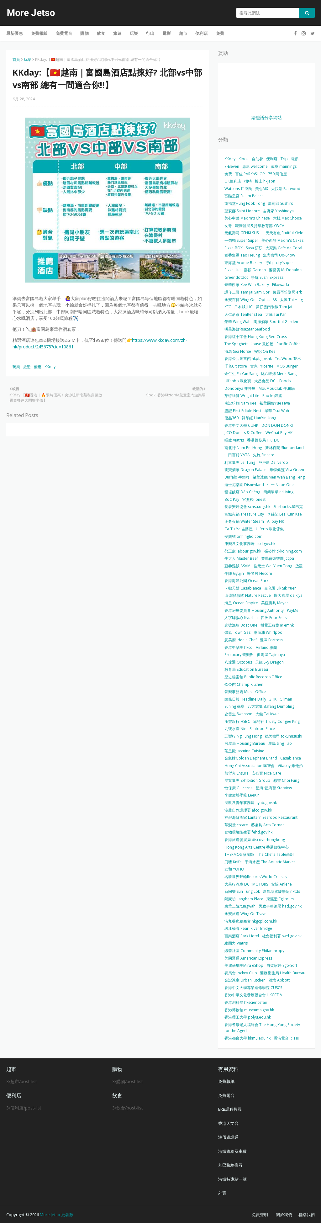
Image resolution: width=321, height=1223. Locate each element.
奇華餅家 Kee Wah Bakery (246, 284)
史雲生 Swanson (238, 714)
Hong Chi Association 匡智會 (249, 765)
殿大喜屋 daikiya (288, 595)
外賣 (222, 1193)
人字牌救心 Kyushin (241, 617)
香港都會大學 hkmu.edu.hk (247, 1038)
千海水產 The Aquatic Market (270, 862)
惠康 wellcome (255, 166)
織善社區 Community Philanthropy (254, 950)
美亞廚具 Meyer (274, 603)
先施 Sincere (263, 455)
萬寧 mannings (284, 166)
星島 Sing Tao (280, 743)
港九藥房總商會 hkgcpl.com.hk (250, 921)
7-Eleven (231, 166)
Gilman (286, 699)
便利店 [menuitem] (201, 33)
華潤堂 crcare (236, 825)
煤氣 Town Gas (237, 632)
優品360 (231, 418)
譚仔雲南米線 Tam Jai (274, 307)
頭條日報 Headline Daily (245, 699)
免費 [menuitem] (220, 33)
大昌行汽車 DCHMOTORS (246, 884)
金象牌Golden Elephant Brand (250, 758)
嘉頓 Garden (255, 270)
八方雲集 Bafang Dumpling (271, 706)
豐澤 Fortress (271, 640)
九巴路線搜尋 (230, 1165)
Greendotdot (236, 277)
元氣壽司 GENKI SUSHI (243, 233)
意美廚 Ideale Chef (240, 640)
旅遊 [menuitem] (117, 33)
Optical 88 (268, 299)
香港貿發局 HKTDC (263, 440)
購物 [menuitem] (84, 33)
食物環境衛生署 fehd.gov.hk (248, 832)
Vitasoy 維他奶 (290, 765)
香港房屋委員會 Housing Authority (254, 610)
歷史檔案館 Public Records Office (253, 677)
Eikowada (280, 284)
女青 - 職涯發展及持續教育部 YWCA (254, 225)
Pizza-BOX (233, 248)
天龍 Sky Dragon (269, 662)
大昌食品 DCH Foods (272, 381)
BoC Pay (231, 499)
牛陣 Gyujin (234, 573)
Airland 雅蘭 (266, 647)
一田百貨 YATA (237, 455)
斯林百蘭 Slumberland (284, 447)
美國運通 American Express (248, 958)
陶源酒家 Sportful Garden (276, 321)
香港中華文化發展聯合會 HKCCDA (253, 995)
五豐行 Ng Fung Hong (243, 736)
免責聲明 (260, 1214)
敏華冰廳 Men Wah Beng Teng (279, 477)
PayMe (292, 610)
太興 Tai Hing (291, 299)
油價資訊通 (228, 1137)
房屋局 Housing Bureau (244, 743)
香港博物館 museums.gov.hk (249, 1010)
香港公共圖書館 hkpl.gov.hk (248, 358)
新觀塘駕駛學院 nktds (281, 891)
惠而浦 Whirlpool (268, 632)
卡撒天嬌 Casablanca (242, 588)
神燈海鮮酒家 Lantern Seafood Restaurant (260, 817)
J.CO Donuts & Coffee (243, 432)
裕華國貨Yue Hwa (275, 403)
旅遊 (27, 366)
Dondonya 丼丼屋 (239, 388)
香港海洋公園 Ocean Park (246, 580)
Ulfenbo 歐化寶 (237, 381)
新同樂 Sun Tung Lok (242, 891)
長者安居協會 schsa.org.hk (247, 506)
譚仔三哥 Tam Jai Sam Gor (247, 292)
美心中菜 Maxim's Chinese (247, 218)
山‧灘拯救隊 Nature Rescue (247, 595)
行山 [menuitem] (150, 33)
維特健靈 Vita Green (287, 469)
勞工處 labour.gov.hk (242, 551)
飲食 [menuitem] (101, 33)
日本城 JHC (243, 307)
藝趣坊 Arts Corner (267, 825)
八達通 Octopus (238, 662)
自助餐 (257, 158)
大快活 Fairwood (285, 188)
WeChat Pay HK (279, 432)
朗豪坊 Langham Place (243, 899)
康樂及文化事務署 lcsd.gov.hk (249, 543)
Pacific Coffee (288, 344)
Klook (244, 158)
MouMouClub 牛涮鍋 (277, 388)
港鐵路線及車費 (232, 1151)
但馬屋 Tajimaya (271, 654)
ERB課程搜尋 (230, 1109)
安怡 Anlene (281, 884)
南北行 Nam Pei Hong (243, 447)
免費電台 (226, 1095)
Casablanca (290, 758)
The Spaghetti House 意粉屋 (248, 344)
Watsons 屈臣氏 (238, 188)
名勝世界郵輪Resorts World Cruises (255, 876)
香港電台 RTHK (286, 1038)
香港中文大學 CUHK (241, 425)
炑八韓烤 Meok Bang (279, 373)
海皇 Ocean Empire (241, 603)
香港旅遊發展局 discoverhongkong (254, 839)
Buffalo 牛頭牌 (237, 477)
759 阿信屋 (277, 174)
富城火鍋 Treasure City (244, 514)
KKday (50, 366)
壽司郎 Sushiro (280, 203)
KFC (227, 307)
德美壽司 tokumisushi (283, 736)
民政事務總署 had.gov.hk (280, 906)
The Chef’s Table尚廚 (275, 854)
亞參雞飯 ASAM (237, 566)
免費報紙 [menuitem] (39, 33)
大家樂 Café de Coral (284, 248)
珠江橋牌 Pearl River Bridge (248, 928)
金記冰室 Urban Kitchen (245, 980)
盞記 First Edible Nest (242, 410)
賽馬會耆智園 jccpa (277, 558)
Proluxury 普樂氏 (239, 654)
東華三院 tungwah (239, 906)
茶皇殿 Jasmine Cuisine (244, 751)
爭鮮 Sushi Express (267, 277)
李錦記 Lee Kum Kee (284, 514)
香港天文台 (228, 1123)
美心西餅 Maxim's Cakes (282, 240)
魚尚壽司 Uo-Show (279, 255)
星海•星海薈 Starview (274, 788)
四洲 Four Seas (274, 617)
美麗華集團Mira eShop (243, 965)
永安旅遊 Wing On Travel (245, 913)
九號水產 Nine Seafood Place (249, 728)
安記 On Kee (265, 351)
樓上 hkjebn (265, 181)
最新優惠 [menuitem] (14, 33)
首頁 (16, 59)
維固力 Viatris (236, 943)
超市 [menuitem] (183, 33)
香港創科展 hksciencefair (245, 1002)
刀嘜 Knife (233, 862)
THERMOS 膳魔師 (239, 854)
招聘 (248, 181)
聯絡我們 (306, 1214)
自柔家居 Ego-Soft (281, 965)
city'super (284, 262)
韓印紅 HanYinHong (259, 418)
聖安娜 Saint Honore (242, 211)
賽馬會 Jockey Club (240, 973)
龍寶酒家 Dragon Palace (245, 469)
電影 (294, 158)
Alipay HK (275, 521)
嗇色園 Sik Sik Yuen (280, 588)
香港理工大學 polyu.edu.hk (247, 1017)
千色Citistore (235, 366)
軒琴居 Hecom (259, 573)
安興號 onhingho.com (243, 536)
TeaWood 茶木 (288, 358)
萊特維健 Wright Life (241, 395)
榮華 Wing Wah (237, 321)
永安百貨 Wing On (239, 299)
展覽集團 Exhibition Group (247, 780)
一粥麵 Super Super (241, 240)
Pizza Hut (232, 270)
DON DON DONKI (277, 425)
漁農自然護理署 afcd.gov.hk (248, 810)
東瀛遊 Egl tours (280, 899)
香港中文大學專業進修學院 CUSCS (253, 987)
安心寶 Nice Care (266, 773)
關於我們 (284, 1214)
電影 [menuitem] (166, 33)
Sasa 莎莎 (254, 248)
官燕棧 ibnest (254, 499)
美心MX (261, 188)
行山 (269, 262)
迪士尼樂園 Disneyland (244, 484)
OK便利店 (232, 181)
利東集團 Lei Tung (239, 462)
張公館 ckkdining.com (283, 551)
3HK (272, 699)
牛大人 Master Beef (241, 558)
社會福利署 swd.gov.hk (282, 936)
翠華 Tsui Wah (277, 410)
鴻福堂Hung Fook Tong (244, 203)
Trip (284, 158)
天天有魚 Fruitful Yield (284, 233)
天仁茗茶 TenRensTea (243, 314)
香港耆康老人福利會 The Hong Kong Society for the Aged (262, 1028)
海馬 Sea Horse (237, 351)
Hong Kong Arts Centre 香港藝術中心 (256, 847)
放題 (299, 566)
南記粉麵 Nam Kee (240, 403)
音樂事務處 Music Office (245, 691)
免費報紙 (226, 1081)
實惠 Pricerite (261, 366)
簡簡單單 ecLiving (278, 492)
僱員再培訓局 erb (288, 292)
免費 (228, 174)
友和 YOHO (234, 869)
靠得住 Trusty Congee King (276, 721)
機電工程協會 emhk (277, 625)
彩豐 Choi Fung (286, 780)
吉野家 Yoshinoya (278, 211)
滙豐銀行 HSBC (237, 721)
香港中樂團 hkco (238, 647)
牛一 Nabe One (280, 484)
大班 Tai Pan (276, 314)
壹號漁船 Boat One (240, 625)
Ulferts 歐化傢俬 (270, 529)
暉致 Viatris (234, 440)
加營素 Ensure (236, 773)
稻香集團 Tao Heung (242, 255)
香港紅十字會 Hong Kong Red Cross (255, 336)
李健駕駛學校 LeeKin (242, 795)
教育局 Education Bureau (246, 669)
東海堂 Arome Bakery (243, 262)
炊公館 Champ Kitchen (243, 684)
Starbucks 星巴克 (288, 506)
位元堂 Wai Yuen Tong (273, 566)
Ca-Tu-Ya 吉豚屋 (238, 529)
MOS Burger (287, 366)
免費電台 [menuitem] (64, 33)
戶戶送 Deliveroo (273, 462)
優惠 (37, 366)
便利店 (271, 158)
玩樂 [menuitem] (134, 33)
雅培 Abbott (279, 980)
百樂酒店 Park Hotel (241, 936)
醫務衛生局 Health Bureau (282, 973)
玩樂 (27, 59)
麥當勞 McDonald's (285, 270)
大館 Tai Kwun (267, 714)
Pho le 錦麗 (272, 395)
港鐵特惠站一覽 (232, 1179)
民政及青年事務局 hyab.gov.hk (250, 802)
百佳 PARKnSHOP (250, 174)
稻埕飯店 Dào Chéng (242, 492)
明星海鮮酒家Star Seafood (247, 329)
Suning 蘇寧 (234, 706)
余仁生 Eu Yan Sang (241, 373)
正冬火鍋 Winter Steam (244, 521)
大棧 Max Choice (287, 218)
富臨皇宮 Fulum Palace (244, 196)
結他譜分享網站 (266, 117)
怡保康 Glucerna (238, 788)
